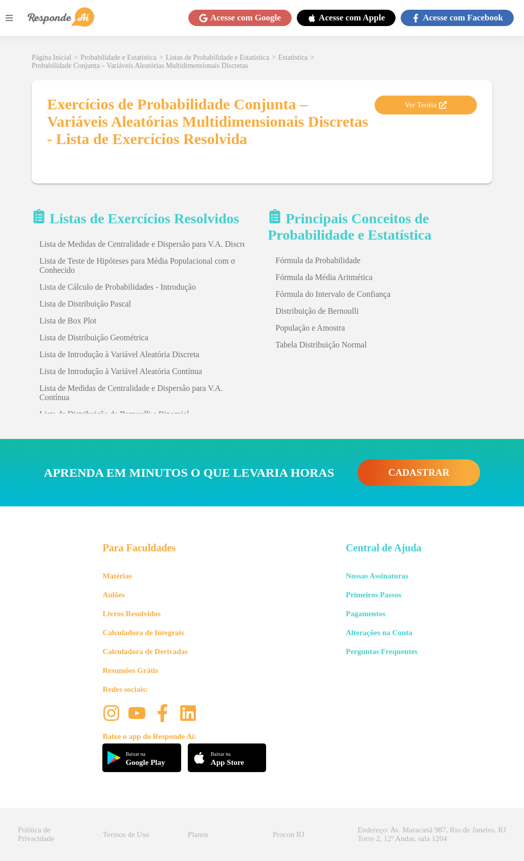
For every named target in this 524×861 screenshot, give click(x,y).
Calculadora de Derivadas (145, 651)
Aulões (113, 595)
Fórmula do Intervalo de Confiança (332, 294)
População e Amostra (310, 327)
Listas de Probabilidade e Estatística (217, 57)
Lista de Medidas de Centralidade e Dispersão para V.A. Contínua (131, 393)
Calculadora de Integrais (143, 633)
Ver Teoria (426, 105)
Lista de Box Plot (68, 320)
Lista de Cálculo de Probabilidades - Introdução (117, 287)
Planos (198, 834)
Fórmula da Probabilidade (317, 260)
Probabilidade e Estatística (118, 57)
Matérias (117, 576)
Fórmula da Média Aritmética (324, 277)
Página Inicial (51, 57)
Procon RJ (288, 834)
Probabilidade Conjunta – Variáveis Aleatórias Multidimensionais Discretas (140, 65)
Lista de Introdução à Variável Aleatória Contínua (120, 371)
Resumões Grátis (130, 670)
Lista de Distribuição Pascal (85, 303)
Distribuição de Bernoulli (317, 311)
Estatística (293, 57)
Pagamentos (366, 614)
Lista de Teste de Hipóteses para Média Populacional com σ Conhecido (137, 265)
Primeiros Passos (373, 595)
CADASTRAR (418, 472)
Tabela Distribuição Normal (320, 344)
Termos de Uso (126, 834)
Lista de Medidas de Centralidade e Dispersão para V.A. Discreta (145, 244)
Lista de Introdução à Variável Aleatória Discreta (119, 354)
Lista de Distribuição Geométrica (93, 337)
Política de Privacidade (36, 834)
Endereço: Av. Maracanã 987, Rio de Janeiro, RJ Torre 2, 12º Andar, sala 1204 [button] (432, 834)
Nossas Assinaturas (377, 576)
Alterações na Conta (379, 633)
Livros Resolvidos (131, 614)
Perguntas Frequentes (382, 651)
